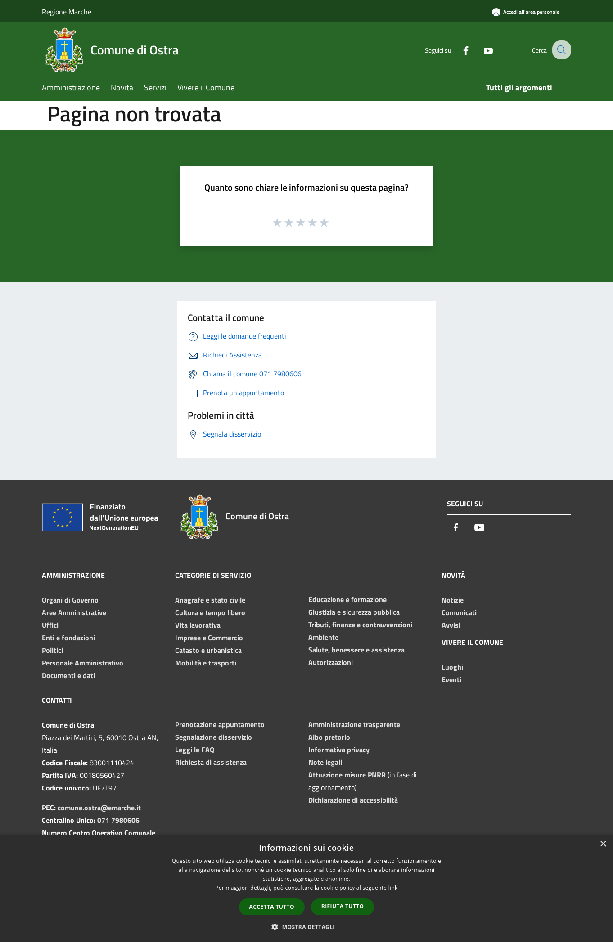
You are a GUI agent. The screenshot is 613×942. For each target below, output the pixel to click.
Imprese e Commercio (209, 637)
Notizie (453, 599)
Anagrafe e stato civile (210, 599)
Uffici (50, 625)
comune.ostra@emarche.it (99, 807)
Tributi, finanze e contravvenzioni (360, 624)
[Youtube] (480, 50)
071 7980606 (118, 820)
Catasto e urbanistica (208, 650)
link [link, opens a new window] (393, 888)
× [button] (602, 844)
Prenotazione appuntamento (220, 724)
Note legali (325, 762)
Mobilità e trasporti (205, 662)
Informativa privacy (339, 749)
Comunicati (459, 612)
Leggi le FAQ (194, 749)
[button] (306, 926)
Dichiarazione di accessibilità (353, 800)
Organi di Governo (70, 599)
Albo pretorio (329, 737)
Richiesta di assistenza (211, 762)
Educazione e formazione (347, 599)
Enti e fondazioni (68, 637)
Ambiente (323, 637)
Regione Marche (66, 11)
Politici (52, 650)
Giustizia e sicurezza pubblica (354, 612)
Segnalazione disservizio (213, 737)
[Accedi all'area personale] (525, 11)
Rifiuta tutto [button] (342, 906)
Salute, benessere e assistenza (356, 649)
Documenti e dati (68, 675)
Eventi (451, 679)
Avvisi (451, 625)
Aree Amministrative (74, 612)
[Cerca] (560, 50)
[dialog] (306, 888)
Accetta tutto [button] (271, 907)
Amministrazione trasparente (354, 724)
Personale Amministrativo (82, 662)
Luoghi (452, 666)
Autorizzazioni (330, 662)
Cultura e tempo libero (210, 612)
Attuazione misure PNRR (347, 774)
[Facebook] (458, 50)
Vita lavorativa (198, 625)
